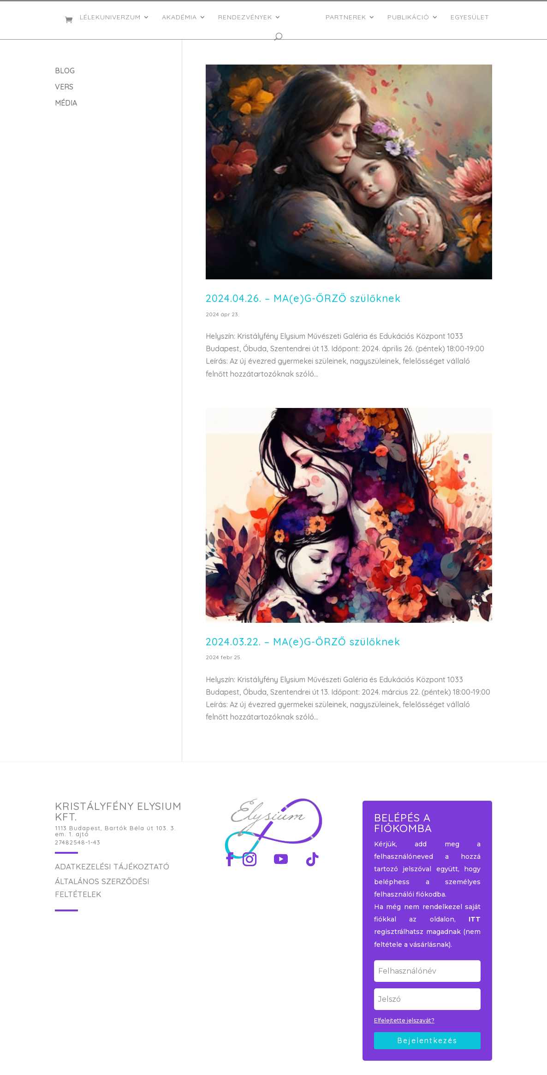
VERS (64, 86)
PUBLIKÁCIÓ (406, 17)
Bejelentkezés (427, 1040)
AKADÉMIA (182, 17)
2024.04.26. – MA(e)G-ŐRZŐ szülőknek (303, 298)
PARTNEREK (343, 17)
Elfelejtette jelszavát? (404, 1020)
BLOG (65, 70)
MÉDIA (66, 102)
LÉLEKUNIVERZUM (113, 17)
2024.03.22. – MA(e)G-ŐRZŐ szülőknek (303, 641)
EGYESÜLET (467, 17)
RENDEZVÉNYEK (248, 17)
